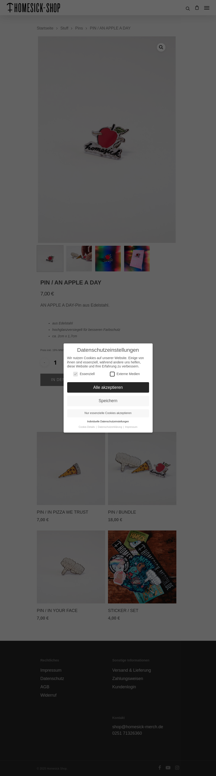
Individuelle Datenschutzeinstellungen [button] (108, 418)
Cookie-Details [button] (87, 423)
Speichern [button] (108, 397)
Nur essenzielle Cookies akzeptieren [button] (108, 409)
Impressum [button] (131, 423)
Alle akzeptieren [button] (108, 383)
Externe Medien (125, 370)
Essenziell (84, 370)
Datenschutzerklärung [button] (110, 423)
